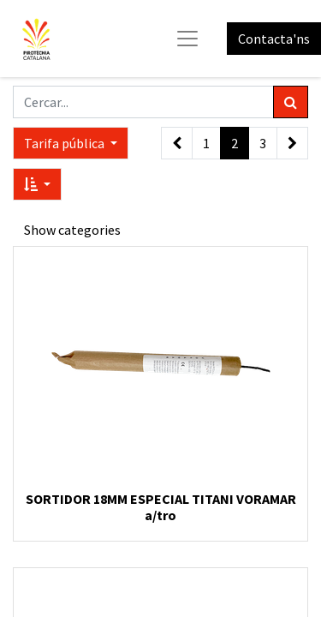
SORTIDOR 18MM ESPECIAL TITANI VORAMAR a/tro (161, 507)
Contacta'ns (274, 38)
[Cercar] (290, 102)
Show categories (72, 229)
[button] (37, 184)
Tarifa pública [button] (65, 143)
